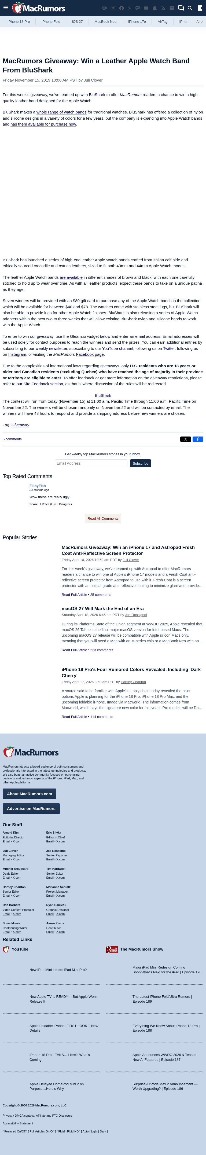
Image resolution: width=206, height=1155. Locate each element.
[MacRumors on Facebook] (121, 8)
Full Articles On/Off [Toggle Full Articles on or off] (42, 1131)
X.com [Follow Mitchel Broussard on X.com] (17, 877)
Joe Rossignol (136, 615)
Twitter (169, 348)
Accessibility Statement (18, 1123)
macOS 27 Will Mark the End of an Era (103, 608)
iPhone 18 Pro (19, 22)
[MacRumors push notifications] (154, 8)
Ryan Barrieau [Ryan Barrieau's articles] (56, 905)
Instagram (17, 354)
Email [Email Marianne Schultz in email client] (50, 895)
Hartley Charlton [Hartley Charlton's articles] (14, 887)
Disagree (65, 504)
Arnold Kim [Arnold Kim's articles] (11, 832)
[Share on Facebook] (198, 439)
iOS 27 (77, 22)
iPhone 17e (137, 22)
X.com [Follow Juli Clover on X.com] (17, 859)
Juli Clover (93, 80)
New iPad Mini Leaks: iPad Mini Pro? (58, 970)
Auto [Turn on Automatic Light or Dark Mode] (86, 1131)
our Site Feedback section (40, 384)
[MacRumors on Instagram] (113, 8)
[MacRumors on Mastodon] (137, 8)
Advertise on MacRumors (31, 808)
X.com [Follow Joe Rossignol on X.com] (60, 859)
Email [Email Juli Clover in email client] (6, 859)
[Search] (192, 8)
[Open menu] (6, 8)
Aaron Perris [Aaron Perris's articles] (55, 923)
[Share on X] (185, 439)
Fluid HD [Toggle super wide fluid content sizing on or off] (73, 1131)
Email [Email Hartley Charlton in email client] (6, 895)
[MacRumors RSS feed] (163, 8)
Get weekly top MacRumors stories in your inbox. (103, 454)
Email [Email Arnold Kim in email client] (6, 841)
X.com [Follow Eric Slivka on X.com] (60, 841)
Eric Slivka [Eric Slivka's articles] (53, 832)
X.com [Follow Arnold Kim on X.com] (17, 841)
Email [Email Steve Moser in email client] (6, 931)
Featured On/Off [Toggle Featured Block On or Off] (14, 1131)
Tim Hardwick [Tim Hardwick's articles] (55, 868)
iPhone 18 (187, 22)
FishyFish (38, 486)
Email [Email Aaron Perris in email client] (50, 931)
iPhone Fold (51, 22)
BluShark (97, 94)
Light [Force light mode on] (94, 1131)
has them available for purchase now (43, 124)
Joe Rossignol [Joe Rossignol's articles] (56, 850)
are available (71, 277)
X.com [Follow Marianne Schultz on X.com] (60, 895)
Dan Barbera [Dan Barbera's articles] (11, 905)
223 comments (101, 650)
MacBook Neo (106, 22)
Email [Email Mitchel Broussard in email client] (6, 877)
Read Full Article (74, 595)
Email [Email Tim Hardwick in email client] (50, 877)
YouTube (20, 949)
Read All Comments (103, 518)
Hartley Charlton (133, 682)
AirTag (163, 22)
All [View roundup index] (199, 22)
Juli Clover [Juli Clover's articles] (10, 850)
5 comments (12, 439)
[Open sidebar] (200, 9)
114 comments (101, 717)
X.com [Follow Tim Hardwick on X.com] (60, 877)
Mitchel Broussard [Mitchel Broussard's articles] (15, 868)
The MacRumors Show (141, 949)
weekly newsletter (51, 348)
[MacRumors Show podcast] (104, 8)
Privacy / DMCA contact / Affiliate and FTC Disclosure (37, 1115)
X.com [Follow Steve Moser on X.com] (17, 931)
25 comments (100, 595)
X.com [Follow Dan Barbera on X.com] (17, 913)
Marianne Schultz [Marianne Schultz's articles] (58, 887)
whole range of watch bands (61, 112)
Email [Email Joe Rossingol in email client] (50, 859)
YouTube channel (117, 348)
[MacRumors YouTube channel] (146, 8)
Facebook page (90, 354)
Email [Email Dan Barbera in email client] (6, 913)
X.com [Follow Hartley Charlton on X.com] (17, 895)
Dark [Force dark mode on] (103, 1131)
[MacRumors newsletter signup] (172, 8)
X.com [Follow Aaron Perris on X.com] (60, 931)
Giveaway (20, 425)
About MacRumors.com (29, 793)
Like (54, 504)
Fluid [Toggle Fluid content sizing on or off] (61, 1131)
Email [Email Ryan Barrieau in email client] (50, 913)
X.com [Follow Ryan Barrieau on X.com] (60, 913)
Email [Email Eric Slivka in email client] (50, 841)
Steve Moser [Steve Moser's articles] (11, 923)
